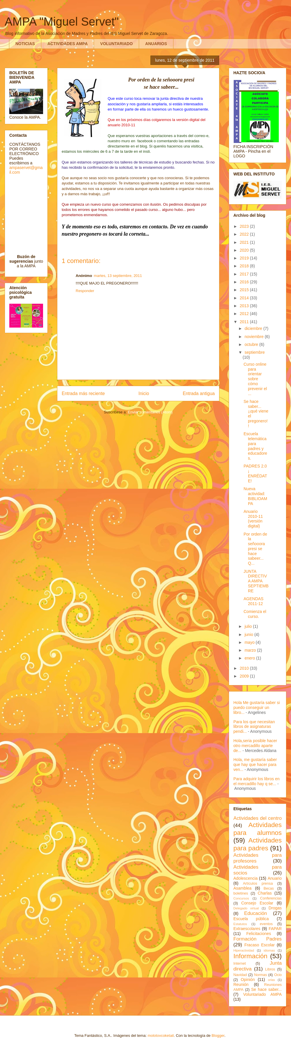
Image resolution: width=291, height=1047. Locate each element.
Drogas (275, 908)
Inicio (144, 393)
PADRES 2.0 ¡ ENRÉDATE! (255, 473)
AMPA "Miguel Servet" (62, 21)
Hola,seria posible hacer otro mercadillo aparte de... (255, 745)
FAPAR (275, 928)
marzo (250, 650)
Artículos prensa (258, 883)
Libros (270, 969)
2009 (245, 676)
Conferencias (271, 898)
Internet (239, 963)
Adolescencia (245, 878)
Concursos (241, 898)
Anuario (275, 878)
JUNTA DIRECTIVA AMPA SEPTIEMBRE (256, 581)
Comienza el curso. (255, 614)
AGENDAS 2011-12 (253, 601)
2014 (245, 298)
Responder (85, 291)
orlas (271, 980)
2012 (245, 313)
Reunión (241, 984)
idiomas (269, 950)
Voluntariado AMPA (262, 994)
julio (248, 626)
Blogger (218, 1035)
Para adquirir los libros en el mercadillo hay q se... (256, 781)
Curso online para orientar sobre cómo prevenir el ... (255, 379)
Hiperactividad (243, 950)
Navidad (240, 975)
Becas (269, 888)
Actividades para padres (257, 844)
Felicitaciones (258, 933)
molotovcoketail (161, 1035)
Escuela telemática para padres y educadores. (255, 446)
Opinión (248, 979)
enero (250, 658)
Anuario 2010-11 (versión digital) (253, 518)
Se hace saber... (266, 989)
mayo (249, 642)
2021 (245, 242)
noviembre (254, 336)
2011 (245, 321)
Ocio (278, 975)
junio (249, 634)
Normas (260, 975)
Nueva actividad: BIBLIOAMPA (255, 496)
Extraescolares (246, 928)
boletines (240, 893)
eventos (266, 924)
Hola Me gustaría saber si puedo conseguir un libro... (256, 707)
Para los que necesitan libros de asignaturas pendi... (254, 726)
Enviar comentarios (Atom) (150, 412)
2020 (245, 250)
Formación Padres (257, 939)
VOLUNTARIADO (116, 43)
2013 (245, 305)
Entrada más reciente (83, 393)
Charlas (265, 893)
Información (250, 956)
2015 (245, 289)
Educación (255, 913)
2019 (245, 258)
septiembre (254, 352)
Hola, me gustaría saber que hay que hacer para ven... (255, 764)
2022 (245, 234)
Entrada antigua (199, 393)
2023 (245, 226)
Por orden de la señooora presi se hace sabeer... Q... (255, 549)
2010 (245, 668)
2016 (245, 282)
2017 (245, 274)
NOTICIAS (25, 43)
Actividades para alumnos (257, 828)
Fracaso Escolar (259, 945)
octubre (251, 344)
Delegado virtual (246, 908)
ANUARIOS (156, 43)
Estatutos (240, 924)
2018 (245, 266)
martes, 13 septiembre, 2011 (118, 275)
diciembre (253, 328)
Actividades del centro (257, 818)
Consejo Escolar (257, 903)
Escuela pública (251, 918)
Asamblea (242, 888)
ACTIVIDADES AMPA (67, 43)
